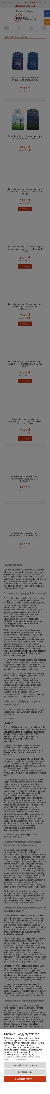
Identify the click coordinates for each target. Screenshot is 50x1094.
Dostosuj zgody (25, 1072)
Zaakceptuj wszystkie (25, 1079)
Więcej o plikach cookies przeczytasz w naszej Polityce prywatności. (22, 1058)
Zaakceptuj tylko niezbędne (25, 1065)
